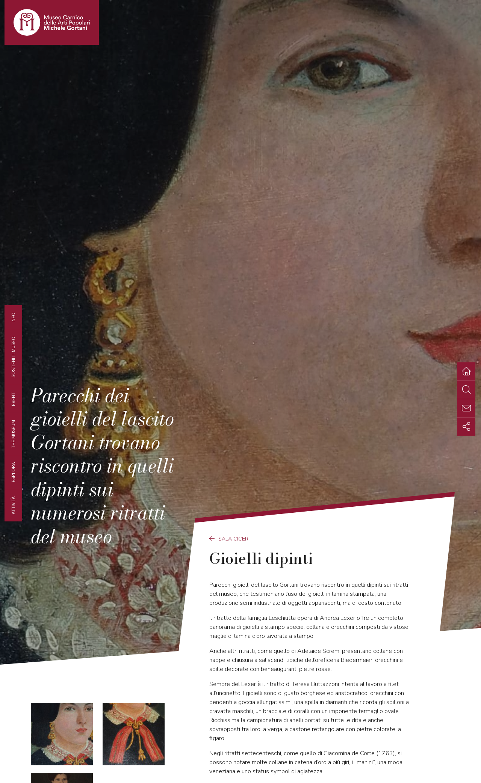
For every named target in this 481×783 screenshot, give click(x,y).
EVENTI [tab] (13, 398)
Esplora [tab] (13, 472)
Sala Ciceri (229, 538)
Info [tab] (13, 317)
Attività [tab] (13, 505)
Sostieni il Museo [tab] (13, 356)
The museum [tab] (13, 434)
